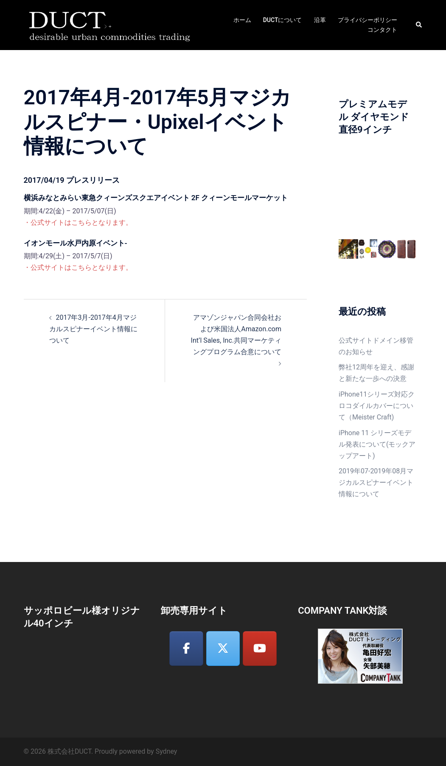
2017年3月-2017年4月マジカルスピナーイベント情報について (93, 328)
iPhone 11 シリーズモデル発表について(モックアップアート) (377, 444)
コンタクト (382, 29)
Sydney (166, 751)
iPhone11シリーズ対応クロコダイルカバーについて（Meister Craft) (377, 405)
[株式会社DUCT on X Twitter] (223, 648)
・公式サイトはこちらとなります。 (78, 222)
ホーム (242, 20)
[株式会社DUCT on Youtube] (260, 648)
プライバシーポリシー (367, 20)
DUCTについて (282, 20)
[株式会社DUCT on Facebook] (186, 648)
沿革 (320, 20)
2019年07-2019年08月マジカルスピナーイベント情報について (376, 482)
